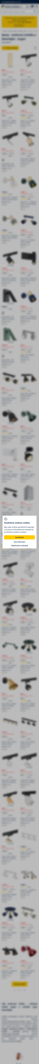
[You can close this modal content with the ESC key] (19, 532)
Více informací (19, 542)
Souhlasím (19, 537)
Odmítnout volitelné (19, 545)
